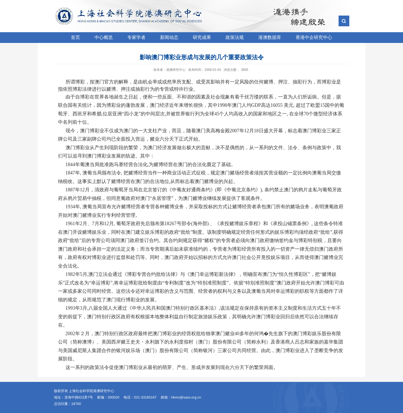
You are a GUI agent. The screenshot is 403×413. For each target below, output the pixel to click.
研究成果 (202, 37)
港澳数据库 (269, 37)
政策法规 (235, 37)
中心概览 (104, 37)
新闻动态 (169, 37)
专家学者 (136, 37)
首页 (75, 37)
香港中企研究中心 (314, 37)
